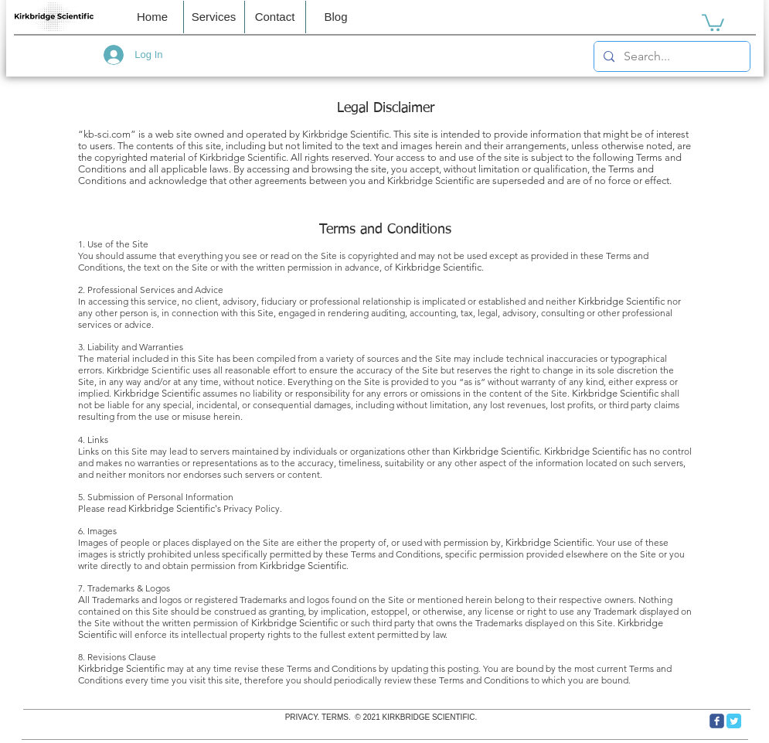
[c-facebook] (716, 721)
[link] (713, 21)
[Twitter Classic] (733, 721)
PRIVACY (301, 717)
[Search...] (670, 56)
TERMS (335, 717)
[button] (275, 17)
